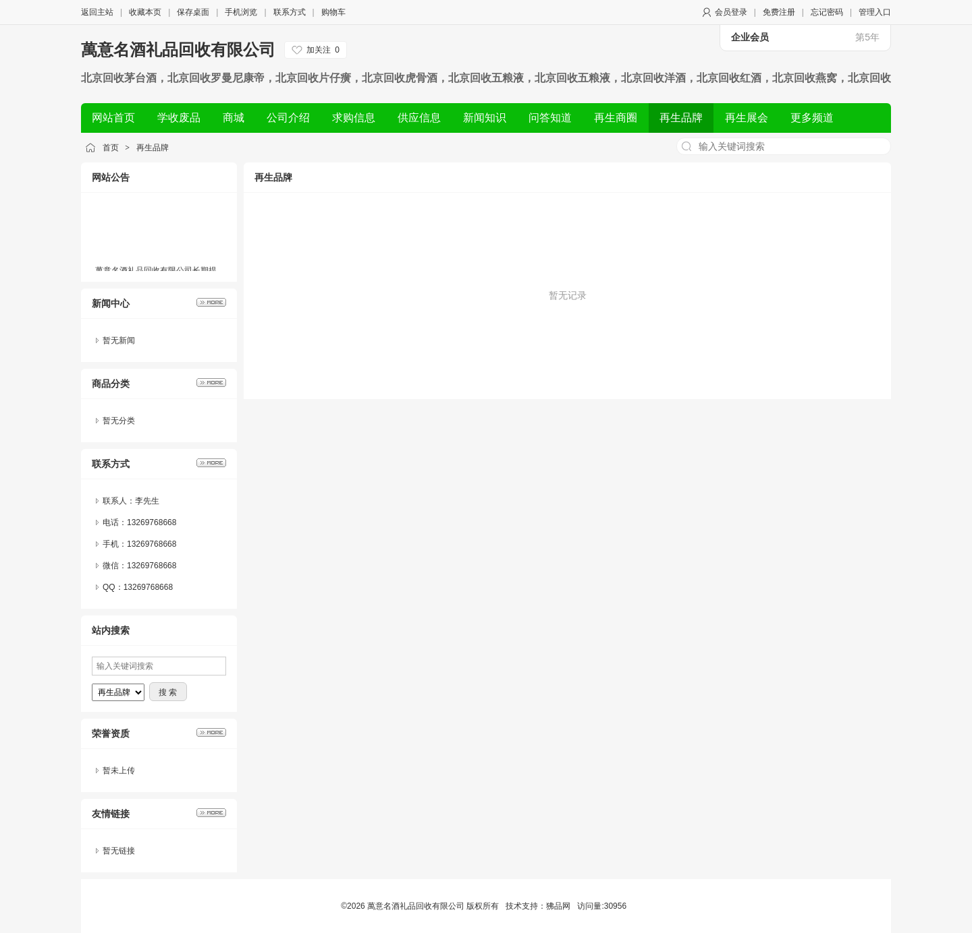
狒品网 (558, 906)
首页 (111, 147)
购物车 (333, 12)
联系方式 (289, 12)
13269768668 (151, 565)
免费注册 (779, 12)
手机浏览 (241, 12)
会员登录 (731, 12)
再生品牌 (152, 147)
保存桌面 (193, 12)
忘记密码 (827, 12)
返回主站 (97, 12)
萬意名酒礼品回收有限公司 (178, 49)
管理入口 (875, 12)
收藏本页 (145, 12)
